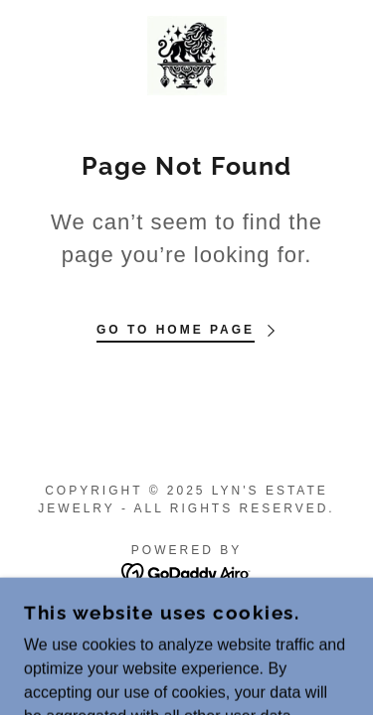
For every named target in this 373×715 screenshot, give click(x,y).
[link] (187, 55)
